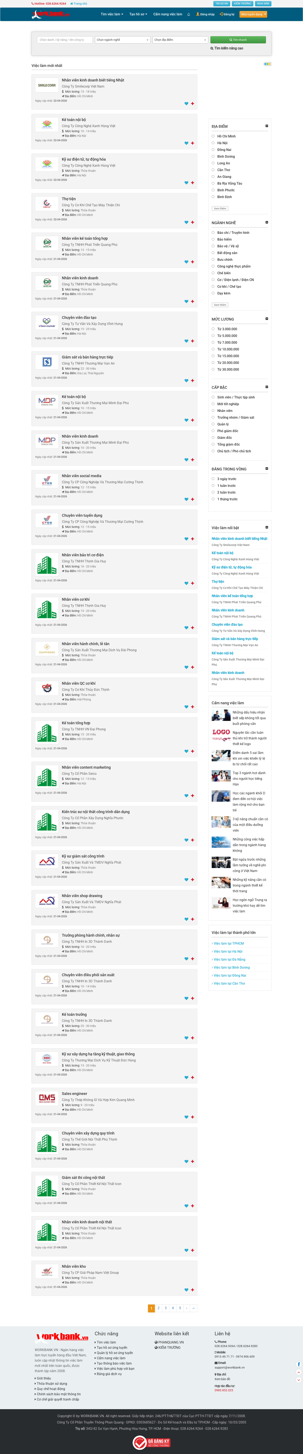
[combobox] (123, 40)
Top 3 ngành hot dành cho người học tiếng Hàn (249, 778)
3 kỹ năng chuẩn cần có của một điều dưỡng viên (250, 824)
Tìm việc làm (110, 14)
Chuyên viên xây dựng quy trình (88, 1133)
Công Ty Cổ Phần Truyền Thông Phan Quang (90, 1422)
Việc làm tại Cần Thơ (228, 983)
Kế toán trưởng (74, 1014)
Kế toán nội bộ (74, 119)
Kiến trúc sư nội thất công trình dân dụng (96, 812)
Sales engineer (74, 1093)
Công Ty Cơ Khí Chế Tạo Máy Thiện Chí (237, 588)
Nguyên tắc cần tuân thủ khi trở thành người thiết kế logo (250, 738)
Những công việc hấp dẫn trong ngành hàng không (249, 845)
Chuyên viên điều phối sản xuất (88, 975)
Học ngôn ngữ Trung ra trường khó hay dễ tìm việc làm (250, 905)
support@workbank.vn (230, 1367)
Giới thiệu (43, 1378)
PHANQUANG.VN (171, 1342)
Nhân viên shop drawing (82, 895)
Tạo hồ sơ (136, 14)
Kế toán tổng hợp (76, 723)
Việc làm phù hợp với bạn (114, 1369)
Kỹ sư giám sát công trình (83, 856)
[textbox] (65, 39)
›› (194, 1308)
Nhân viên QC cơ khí (79, 683)
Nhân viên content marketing (86, 767)
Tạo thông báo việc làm (113, 1363)
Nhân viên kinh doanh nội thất (87, 1222)
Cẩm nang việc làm (167, 14)
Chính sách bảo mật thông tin (58, 1394)
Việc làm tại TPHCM (228, 943)
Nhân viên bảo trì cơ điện (83, 555)
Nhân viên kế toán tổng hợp (85, 238)
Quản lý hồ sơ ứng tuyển (114, 1353)
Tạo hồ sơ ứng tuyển (111, 1348)
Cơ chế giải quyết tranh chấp (57, 1399)
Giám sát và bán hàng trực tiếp (87, 357)
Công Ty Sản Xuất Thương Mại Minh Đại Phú (238, 662)
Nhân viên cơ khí (76, 599)
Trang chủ (78, 3)
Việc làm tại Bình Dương (231, 967)
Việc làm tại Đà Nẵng (228, 959)
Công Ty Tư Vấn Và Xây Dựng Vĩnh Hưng (238, 630)
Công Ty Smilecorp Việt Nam (231, 545)
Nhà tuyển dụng (251, 14)
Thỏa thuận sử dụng (51, 1384)
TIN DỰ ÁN (222, 3)
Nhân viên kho (74, 1266)
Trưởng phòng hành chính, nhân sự (91, 935)
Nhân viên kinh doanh (80, 278)
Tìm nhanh (238, 39)
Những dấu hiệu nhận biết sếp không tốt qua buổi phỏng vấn (249, 718)
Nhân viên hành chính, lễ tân (85, 644)
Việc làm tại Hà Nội (227, 951)
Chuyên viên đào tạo (79, 317)
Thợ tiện (69, 199)
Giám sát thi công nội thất (83, 1177)
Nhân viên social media (81, 476)
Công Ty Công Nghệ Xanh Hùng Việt (235, 559)
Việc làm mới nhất (47, 65)
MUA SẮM (263, 3)
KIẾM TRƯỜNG (242, 3)
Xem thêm (220, 208)
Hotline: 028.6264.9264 (49, 3)
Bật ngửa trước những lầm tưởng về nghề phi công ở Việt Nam (249, 865)
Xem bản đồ (222, 1379)
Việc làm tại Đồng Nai (229, 975)
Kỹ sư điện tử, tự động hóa (84, 159)
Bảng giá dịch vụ (108, 1374)
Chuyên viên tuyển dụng (82, 515)
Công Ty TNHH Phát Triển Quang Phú (236, 602)
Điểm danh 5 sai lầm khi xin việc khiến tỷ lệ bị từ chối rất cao (249, 758)
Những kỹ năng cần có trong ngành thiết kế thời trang (249, 885)
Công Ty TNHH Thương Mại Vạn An (235, 645)
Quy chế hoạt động (50, 1389)
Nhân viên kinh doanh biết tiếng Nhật (93, 80)
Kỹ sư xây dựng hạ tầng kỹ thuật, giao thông (98, 1054)
